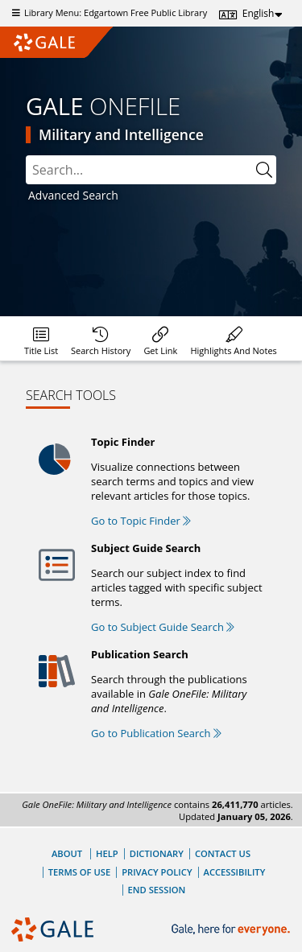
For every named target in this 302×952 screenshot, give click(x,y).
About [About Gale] (67, 853)
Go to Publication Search (156, 733)
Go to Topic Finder (141, 520)
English (258, 13)
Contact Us (222, 853)
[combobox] (151, 169)
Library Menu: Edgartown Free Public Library (107, 12)
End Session (157, 890)
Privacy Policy (157, 872)
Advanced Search (73, 195)
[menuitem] (41, 338)
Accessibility (235, 872)
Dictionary (157, 853)
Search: (26, 155)
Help (107, 853)
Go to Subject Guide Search (162, 627)
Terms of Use (79, 872)
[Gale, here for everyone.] (232, 930)
